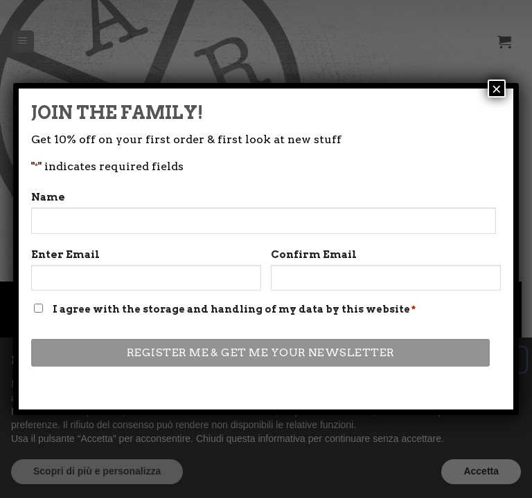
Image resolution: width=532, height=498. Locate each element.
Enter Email (65, 254)
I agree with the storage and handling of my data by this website (234, 309)
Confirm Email (314, 254)
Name (48, 197)
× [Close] (497, 89)
